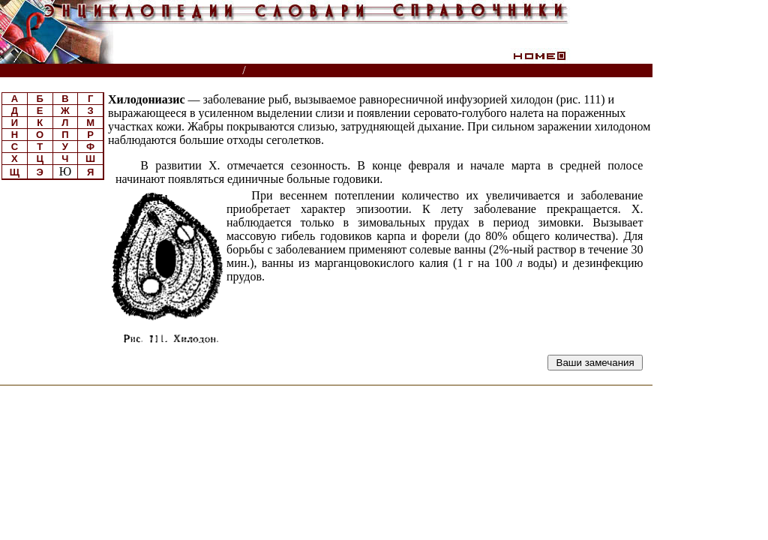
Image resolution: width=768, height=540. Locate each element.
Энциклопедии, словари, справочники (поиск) (121, 70)
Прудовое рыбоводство (320, 70)
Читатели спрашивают (595, 70)
